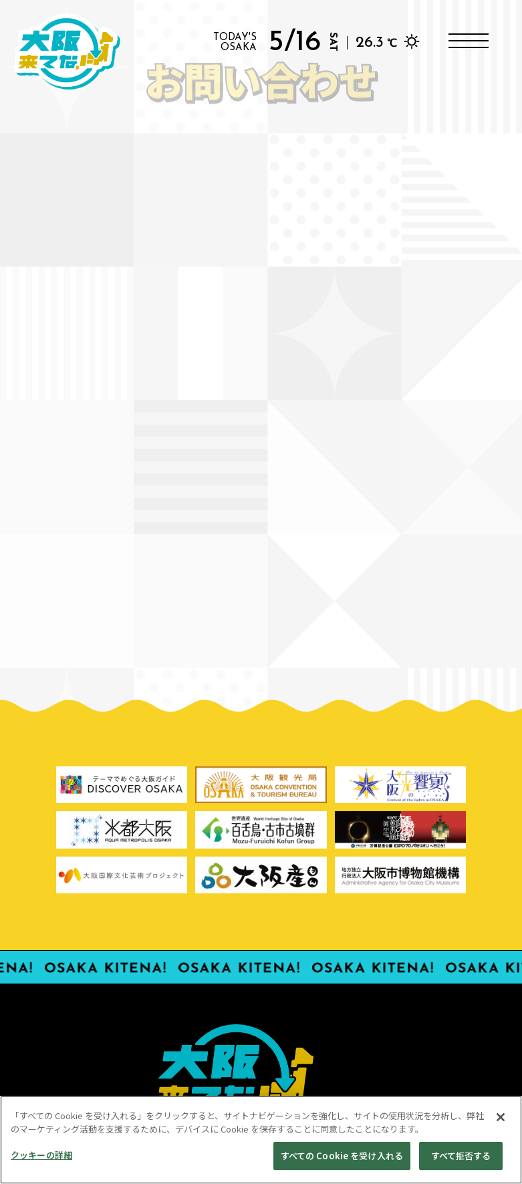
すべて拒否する (461, 1162)
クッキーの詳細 (41, 1161)
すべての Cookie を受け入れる (342, 1162)
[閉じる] (500, 1124)
